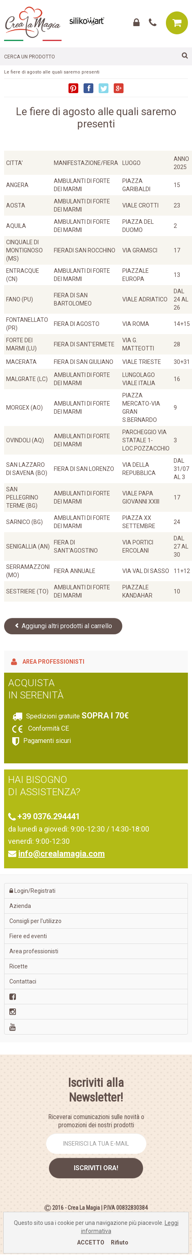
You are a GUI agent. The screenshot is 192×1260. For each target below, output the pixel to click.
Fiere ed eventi (28, 936)
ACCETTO (90, 1242)
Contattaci (22, 981)
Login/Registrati (32, 891)
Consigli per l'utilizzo (35, 921)
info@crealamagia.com (61, 854)
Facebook (88, 88)
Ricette (18, 966)
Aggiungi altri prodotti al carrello (63, 626)
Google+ (119, 88)
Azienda (20, 906)
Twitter (103, 88)
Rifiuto (119, 1242)
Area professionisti (47, 661)
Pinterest (73, 88)
